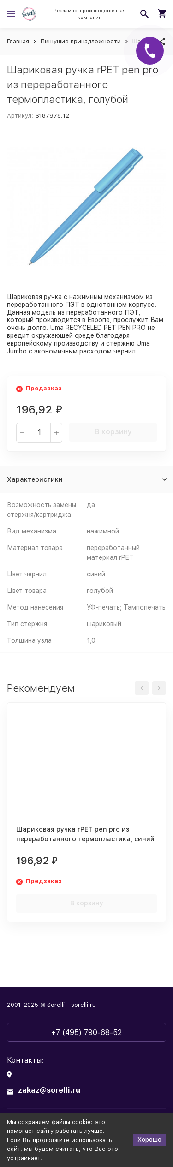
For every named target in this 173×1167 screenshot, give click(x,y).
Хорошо (149, 1139)
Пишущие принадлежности (81, 41)
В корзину (113, 431)
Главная (18, 41)
